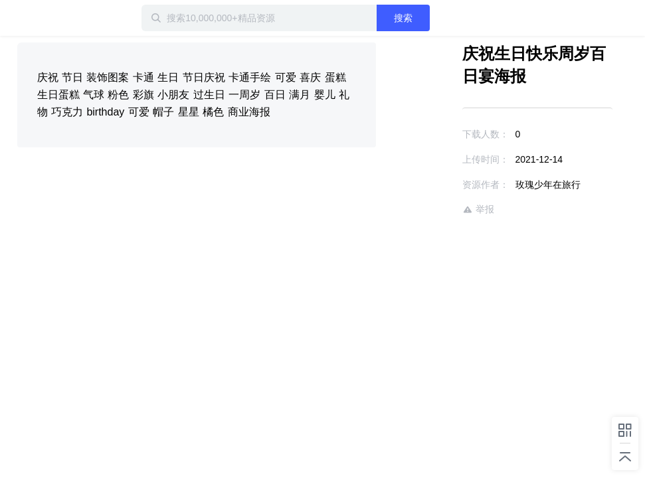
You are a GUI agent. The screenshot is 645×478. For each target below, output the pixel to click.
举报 (478, 209)
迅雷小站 (60, 18)
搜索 (403, 18)
